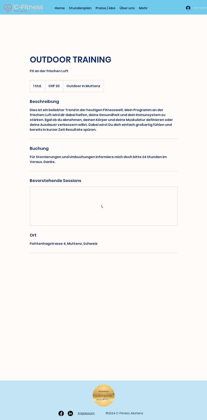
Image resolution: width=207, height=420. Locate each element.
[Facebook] (61, 413)
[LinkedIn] (70, 413)
